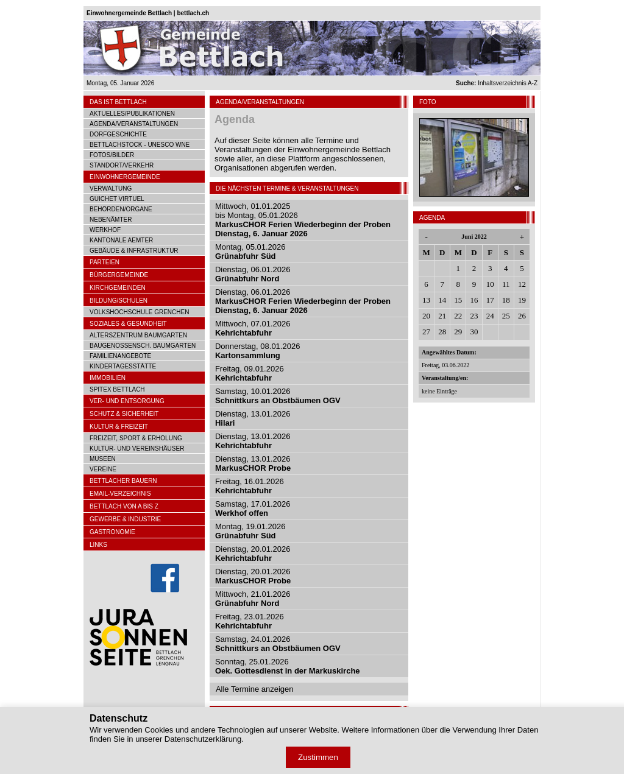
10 (490, 284)
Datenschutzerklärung (203, 739)
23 (474, 315)
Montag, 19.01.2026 (250, 531)
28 (442, 331)
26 (522, 315)
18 (506, 299)
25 (506, 315)
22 (458, 315)
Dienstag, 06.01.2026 (253, 274)
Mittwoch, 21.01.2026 (253, 598)
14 (442, 299)
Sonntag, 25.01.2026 (287, 666)
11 (506, 284)
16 (474, 299)
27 (426, 331)
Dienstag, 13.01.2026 (253, 441)
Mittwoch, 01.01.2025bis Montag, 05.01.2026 (303, 220)
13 (426, 299)
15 (458, 299)
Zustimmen (318, 757)
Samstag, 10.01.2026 (278, 396)
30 (474, 331)
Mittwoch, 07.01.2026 (253, 328)
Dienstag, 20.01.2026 (253, 553)
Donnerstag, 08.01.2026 (257, 351)
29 (458, 331)
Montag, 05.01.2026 (250, 251)
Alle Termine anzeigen (255, 689)
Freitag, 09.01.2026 (249, 373)
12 (522, 284)
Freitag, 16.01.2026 (249, 486)
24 (490, 315)
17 (490, 299)
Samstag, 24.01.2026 (278, 644)
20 (426, 315)
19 (522, 299)
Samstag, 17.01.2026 (253, 508)
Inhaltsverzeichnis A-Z (496, 83)
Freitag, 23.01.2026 (249, 621)
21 (442, 315)
